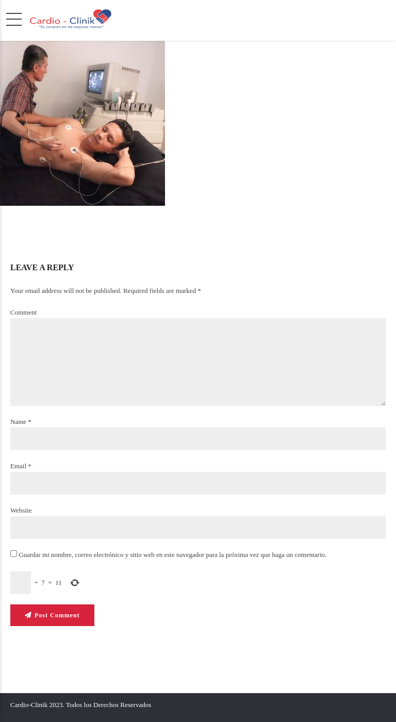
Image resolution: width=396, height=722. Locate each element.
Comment (23, 312)
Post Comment (57, 615)
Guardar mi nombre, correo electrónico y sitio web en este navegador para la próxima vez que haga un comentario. (172, 555)
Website (21, 510)
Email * (20, 466)
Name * (20, 421)
